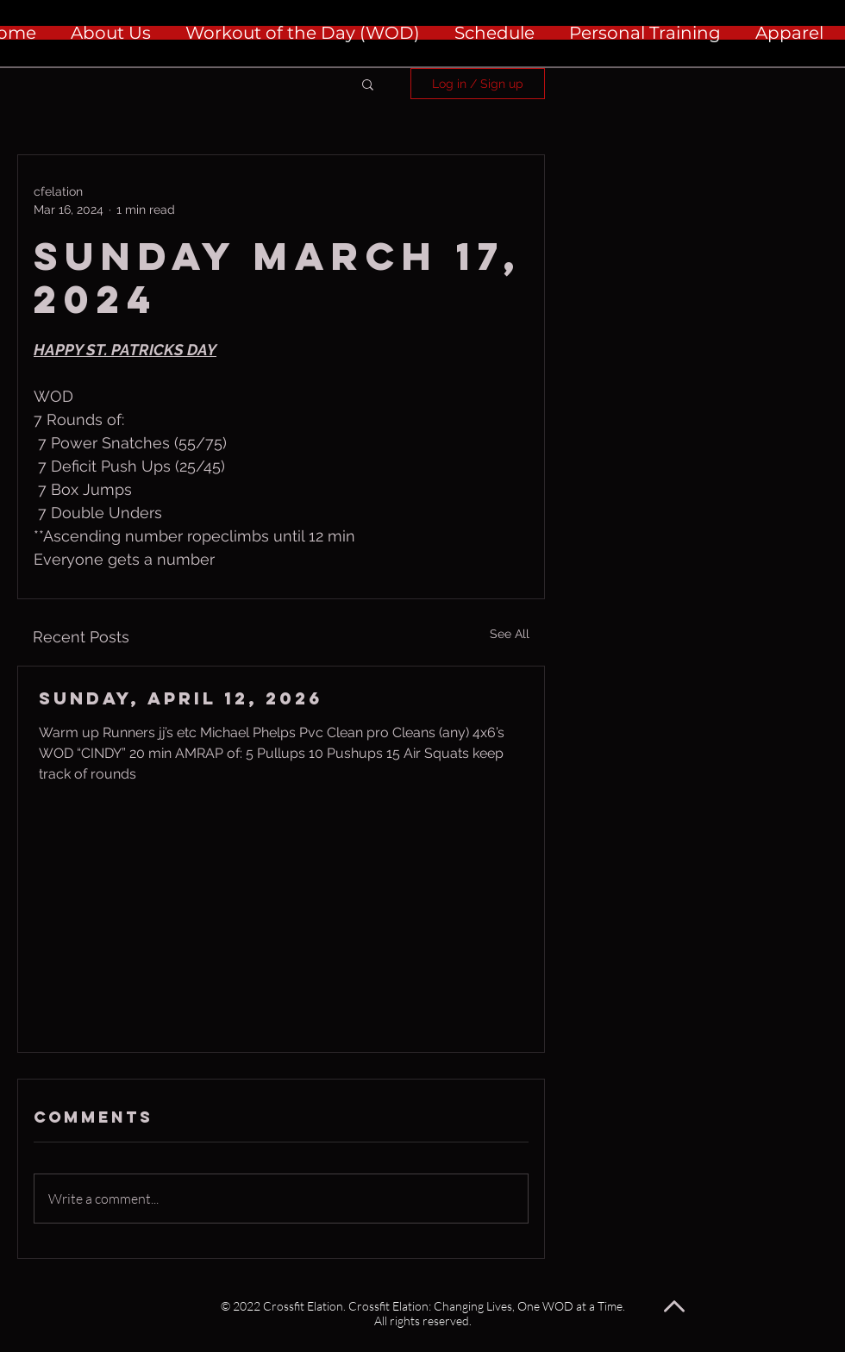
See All (509, 634)
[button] (368, 84)
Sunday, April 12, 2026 (180, 698)
